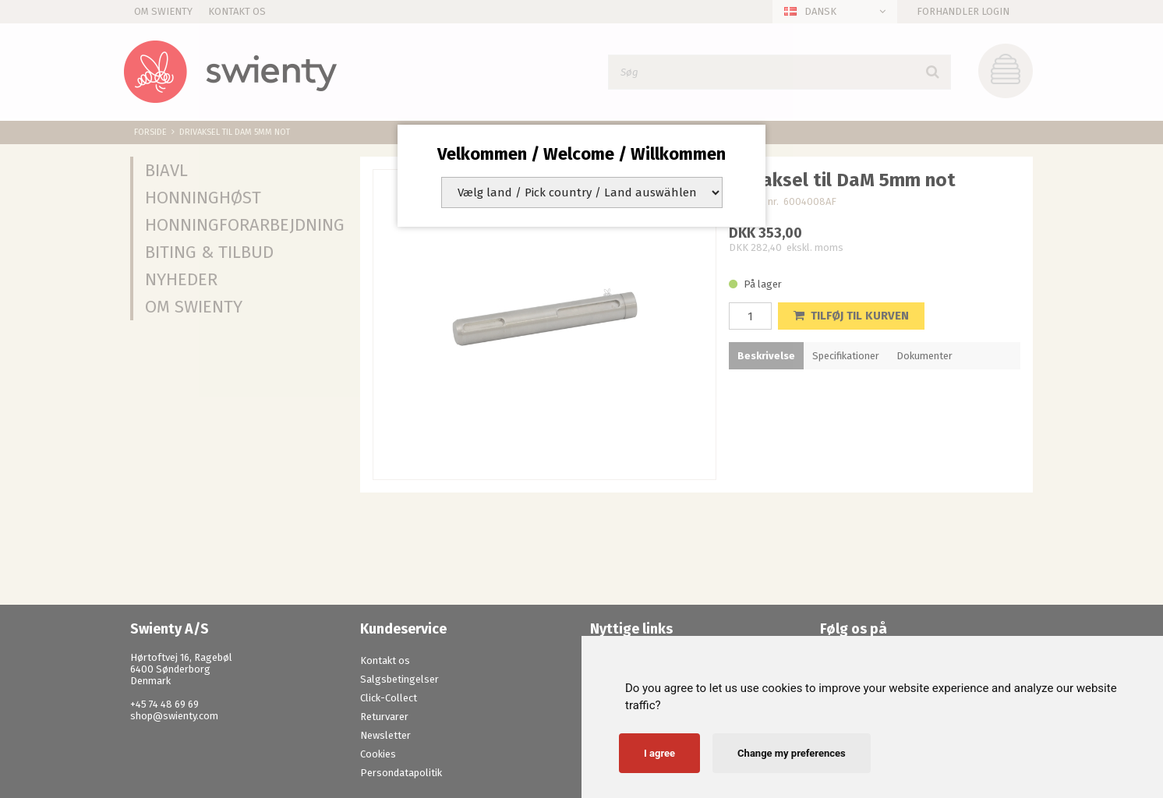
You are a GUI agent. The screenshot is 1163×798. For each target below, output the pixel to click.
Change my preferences (791, 753)
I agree (659, 753)
